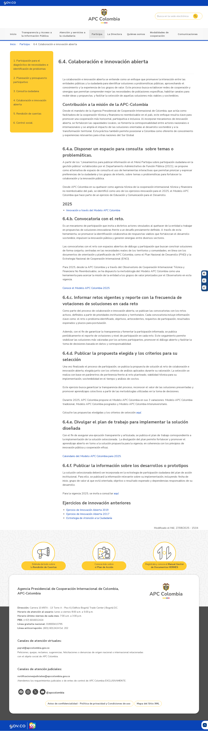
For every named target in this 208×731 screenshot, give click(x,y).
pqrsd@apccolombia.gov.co (33, 648)
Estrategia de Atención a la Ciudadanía (89, 518)
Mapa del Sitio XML (148, 703)
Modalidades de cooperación (159, 34)
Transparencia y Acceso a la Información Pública (37, 34)
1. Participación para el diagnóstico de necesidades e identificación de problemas (30, 65)
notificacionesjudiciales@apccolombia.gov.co (43, 676)
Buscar (195, 16)
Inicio (13, 34)
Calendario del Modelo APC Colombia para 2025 (92, 456)
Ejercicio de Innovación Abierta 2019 (87, 510)
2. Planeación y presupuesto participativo (30, 80)
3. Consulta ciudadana (26, 91)
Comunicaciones (187, 34)
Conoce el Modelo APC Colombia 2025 (86, 288)
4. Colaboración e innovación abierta (29, 102)
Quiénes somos (136, 34)
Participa (97, 34)
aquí (138, 412)
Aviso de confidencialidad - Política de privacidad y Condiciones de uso (89, 703)
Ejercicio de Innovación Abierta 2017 (88, 514)
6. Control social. (23, 123)
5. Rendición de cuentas (27, 114)
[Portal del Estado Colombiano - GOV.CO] (10, 3)
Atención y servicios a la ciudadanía (72, 34)
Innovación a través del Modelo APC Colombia (93, 210)
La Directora (114, 34)
